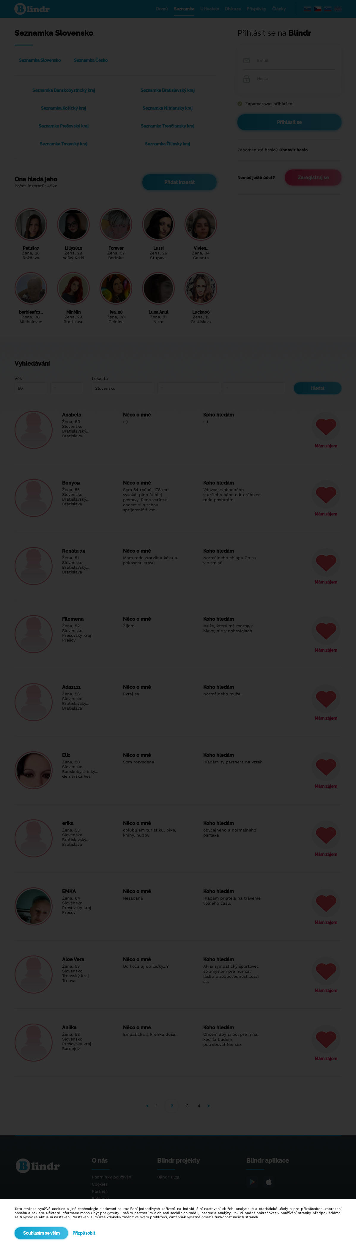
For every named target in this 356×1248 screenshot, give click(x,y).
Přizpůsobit (84, 1233)
